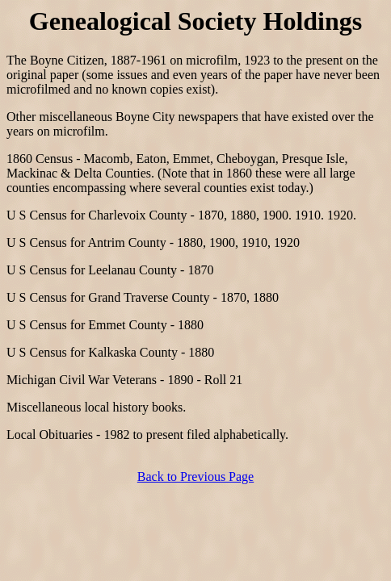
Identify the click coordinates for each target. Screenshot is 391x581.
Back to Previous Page (195, 476)
